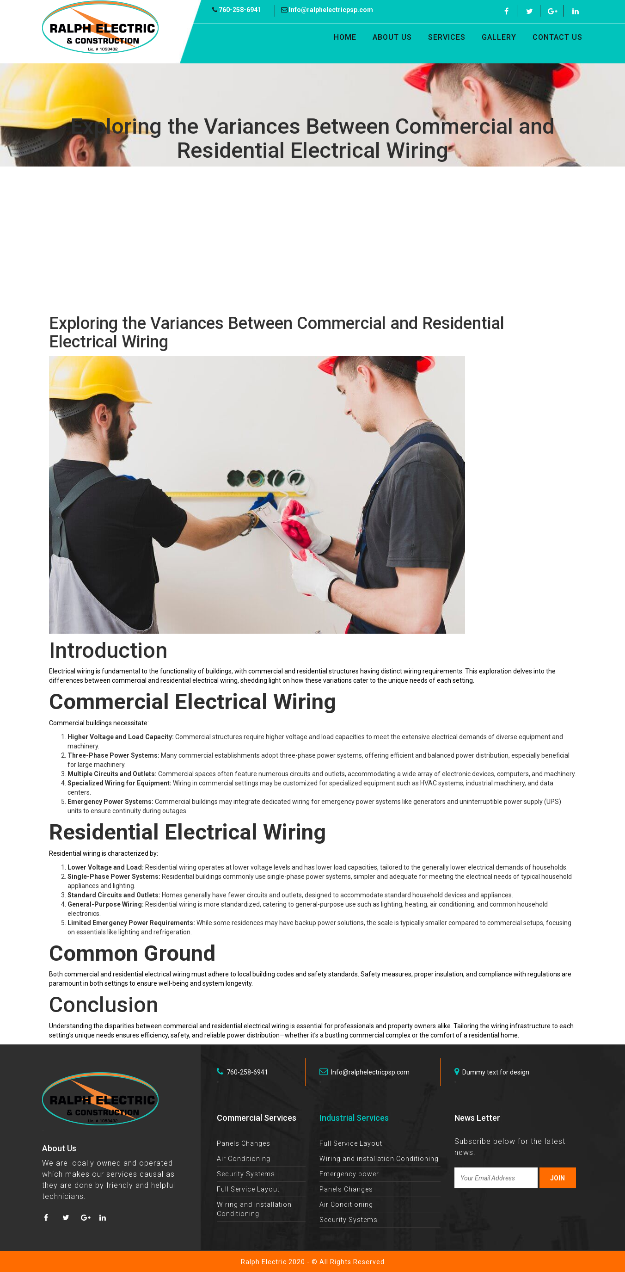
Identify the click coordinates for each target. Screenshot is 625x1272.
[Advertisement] (312, 240)
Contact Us (557, 37)
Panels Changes (243, 1143)
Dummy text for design (491, 1072)
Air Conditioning (243, 1158)
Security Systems (246, 1174)
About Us (392, 37)
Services (447, 37)
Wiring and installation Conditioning (379, 1158)
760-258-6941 (236, 9)
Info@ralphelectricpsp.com (327, 9)
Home (345, 37)
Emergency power (349, 1174)
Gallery (499, 37)
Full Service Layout (248, 1189)
